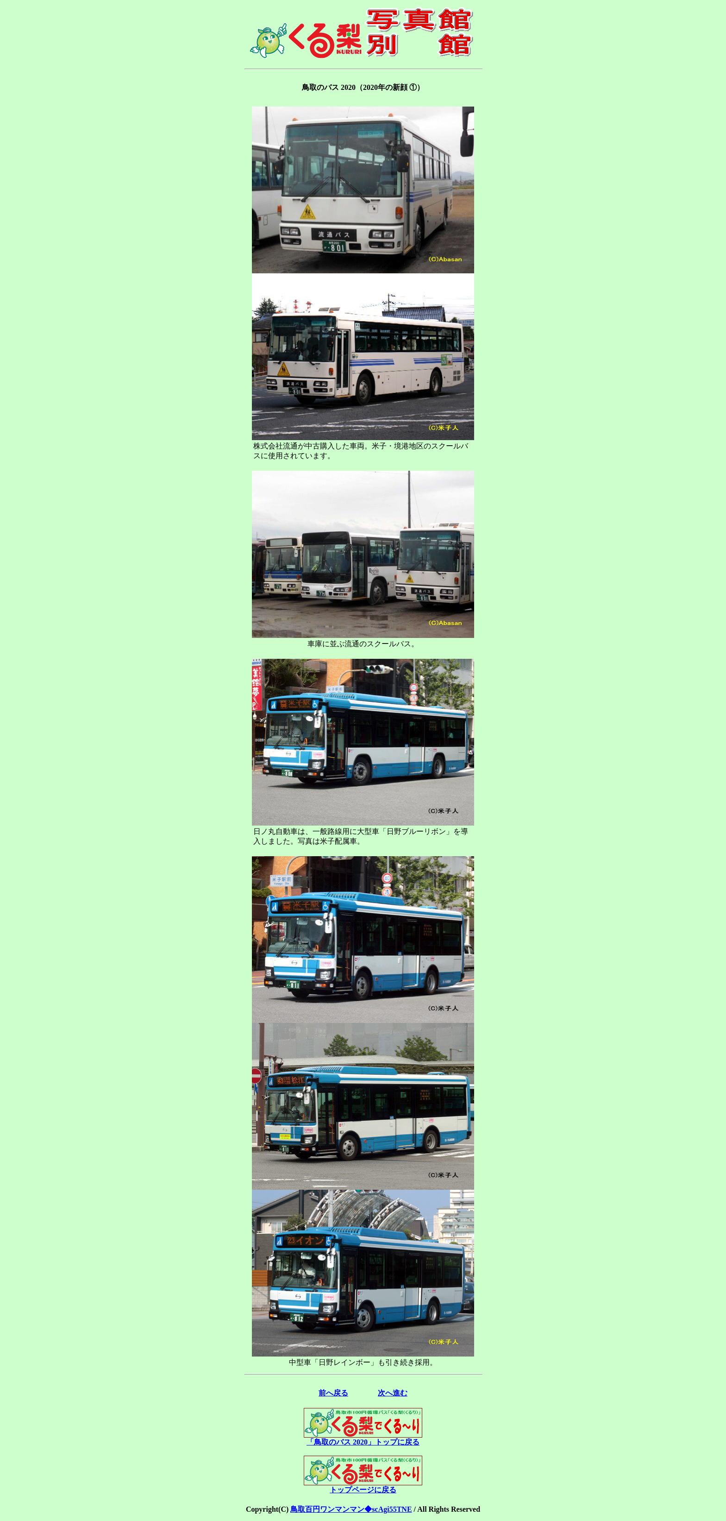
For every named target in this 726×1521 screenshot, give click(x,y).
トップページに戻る (363, 1486)
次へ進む (392, 1393)
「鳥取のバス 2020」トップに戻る (363, 1438)
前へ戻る (333, 1393)
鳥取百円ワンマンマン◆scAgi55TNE (351, 1509)
